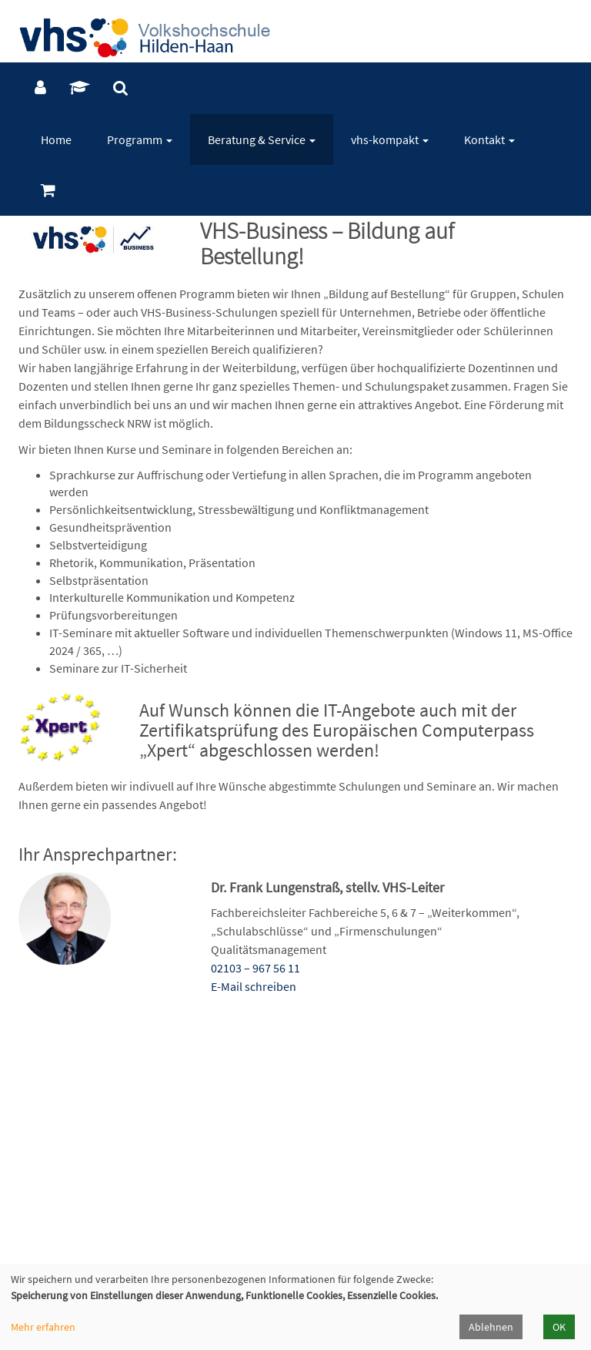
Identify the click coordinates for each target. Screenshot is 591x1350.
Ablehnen (491, 1327)
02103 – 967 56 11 (255, 968)
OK (559, 1327)
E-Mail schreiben (253, 986)
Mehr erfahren (43, 1327)
